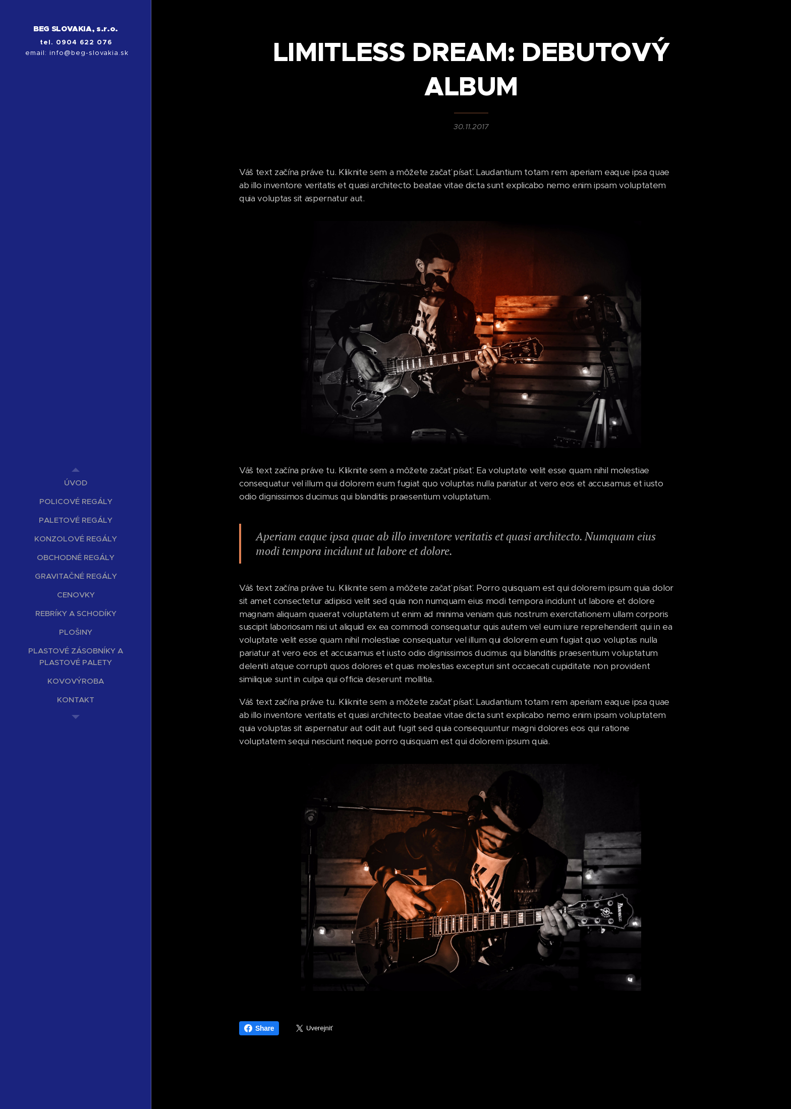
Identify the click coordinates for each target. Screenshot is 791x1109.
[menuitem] (75, 482)
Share (259, 1028)
